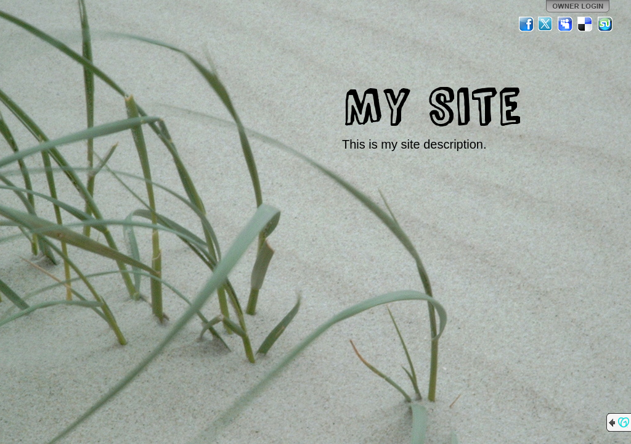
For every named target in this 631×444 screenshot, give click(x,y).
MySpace (565, 24)
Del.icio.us (585, 24)
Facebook (526, 24)
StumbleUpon (605, 24)
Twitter (546, 24)
